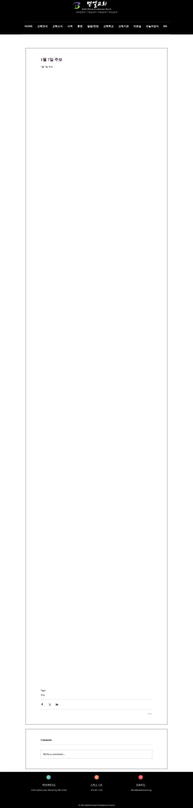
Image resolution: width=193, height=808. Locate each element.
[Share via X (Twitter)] (49, 704)
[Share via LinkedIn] (56, 704)
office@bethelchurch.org (141, 790)
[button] (43, 25)
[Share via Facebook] (42, 704)
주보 (43, 695)
